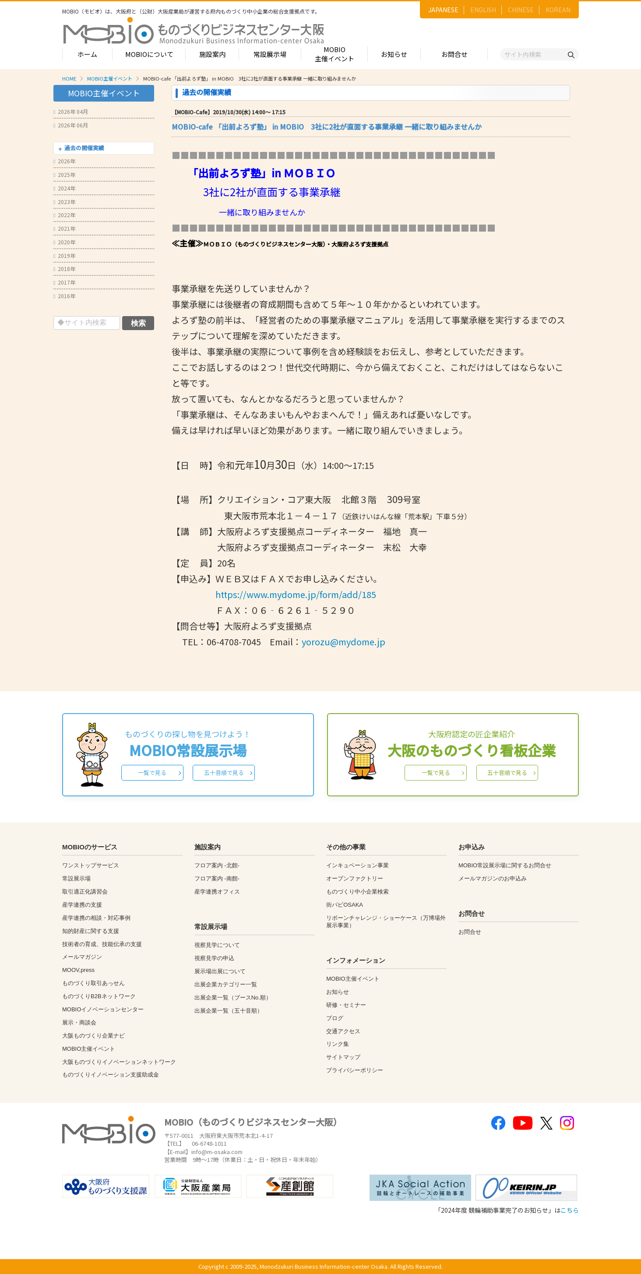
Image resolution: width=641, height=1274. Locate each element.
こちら (569, 1210)
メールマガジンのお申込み (492, 878)
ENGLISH (483, 9)
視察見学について (217, 945)
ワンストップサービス (90, 865)
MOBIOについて (149, 54)
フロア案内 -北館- (216, 865)
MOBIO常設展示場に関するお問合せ (504, 865)
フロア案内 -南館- (216, 878)
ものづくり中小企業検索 (357, 891)
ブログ (334, 1018)
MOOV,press (78, 970)
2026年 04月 (70, 111)
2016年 (64, 295)
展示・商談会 (79, 1022)
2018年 (64, 268)
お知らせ (394, 54)
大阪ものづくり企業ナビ (93, 1035)
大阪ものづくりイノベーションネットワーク (119, 1062)
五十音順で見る (224, 772)
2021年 (64, 228)
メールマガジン (82, 957)
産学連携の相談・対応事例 (96, 918)
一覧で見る (152, 772)
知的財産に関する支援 (90, 931)
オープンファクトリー (354, 878)
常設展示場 (270, 54)
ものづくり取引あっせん (93, 983)
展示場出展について (220, 971)
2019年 (64, 255)
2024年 (64, 188)
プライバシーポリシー (354, 1070)
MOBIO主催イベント (334, 54)
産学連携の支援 (82, 904)
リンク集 (337, 1044)
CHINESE (521, 9)
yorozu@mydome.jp (343, 641)
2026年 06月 (70, 125)
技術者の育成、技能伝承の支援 (102, 944)
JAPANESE (443, 9)
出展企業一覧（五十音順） (228, 1010)
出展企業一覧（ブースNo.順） (232, 997)
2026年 (64, 161)
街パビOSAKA (344, 904)
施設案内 (212, 54)
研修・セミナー (346, 1005)
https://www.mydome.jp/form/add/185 (295, 594)
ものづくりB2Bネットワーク (99, 996)
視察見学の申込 (214, 958)
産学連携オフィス (217, 891)
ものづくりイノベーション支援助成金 (110, 1074)
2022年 (64, 214)
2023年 (64, 201)
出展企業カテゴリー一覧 (225, 984)
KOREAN (558, 9)
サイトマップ (343, 1057)
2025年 (64, 174)
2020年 (64, 242)
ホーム (87, 54)
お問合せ (454, 54)
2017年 (64, 282)
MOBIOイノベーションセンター (103, 1009)
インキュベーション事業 (357, 865)
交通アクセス (343, 1031)
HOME (69, 78)
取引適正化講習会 (85, 891)
